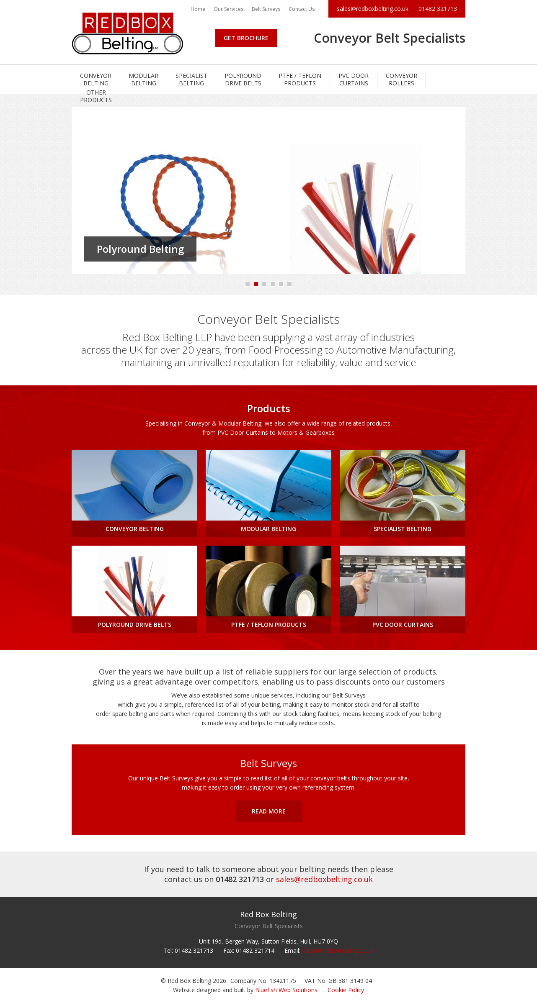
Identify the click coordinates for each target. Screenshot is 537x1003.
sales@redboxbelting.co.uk (372, 9)
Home (198, 9)
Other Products (96, 96)
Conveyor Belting (95, 79)
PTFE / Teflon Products (300, 79)
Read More (269, 811)
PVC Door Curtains (353, 79)
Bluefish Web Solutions (286, 990)
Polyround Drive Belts (243, 79)
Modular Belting (143, 79)
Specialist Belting (191, 79)
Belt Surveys (266, 9)
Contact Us (302, 9)
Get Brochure (246, 38)
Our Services (228, 9)
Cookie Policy (346, 990)
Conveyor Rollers (401, 79)
